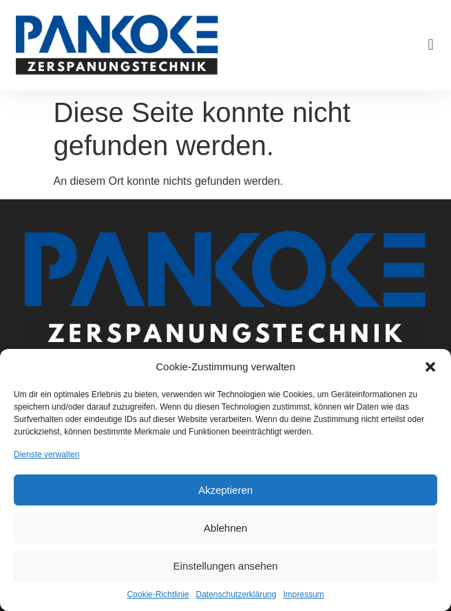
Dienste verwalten (46, 454)
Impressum (303, 594)
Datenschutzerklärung (236, 594)
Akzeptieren (225, 490)
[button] (430, 367)
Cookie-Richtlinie (158, 594)
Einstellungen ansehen (226, 566)
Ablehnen (225, 528)
